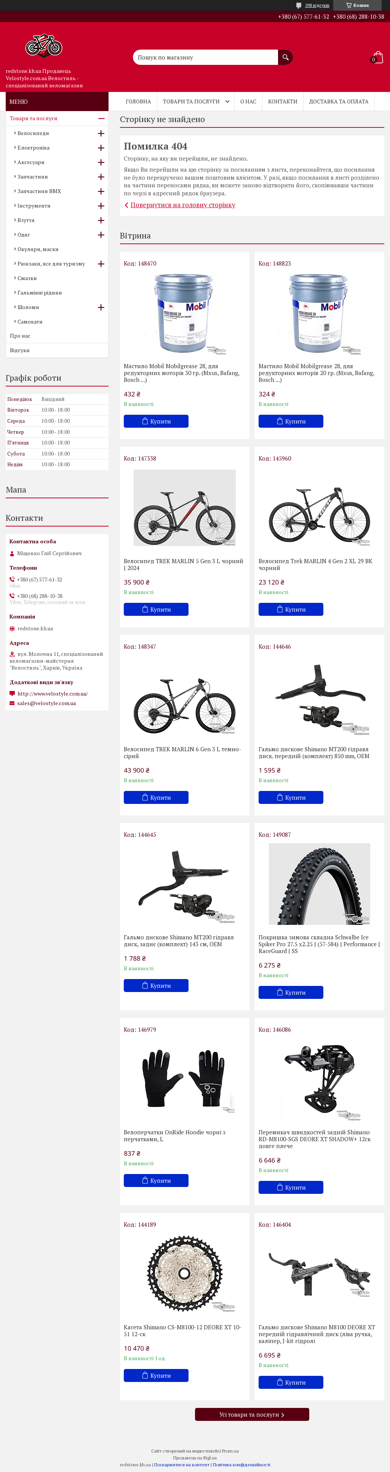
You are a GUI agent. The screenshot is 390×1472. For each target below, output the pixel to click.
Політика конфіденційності (241, 1464)
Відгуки (20, 350)
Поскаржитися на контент (181, 1464)
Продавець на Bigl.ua (195, 1458)
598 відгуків (317, 5)
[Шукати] (285, 53)
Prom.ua (230, 1451)
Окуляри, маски (38, 249)
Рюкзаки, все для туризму (51, 263)
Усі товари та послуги (249, 1414)
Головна (138, 101)
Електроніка (34, 147)
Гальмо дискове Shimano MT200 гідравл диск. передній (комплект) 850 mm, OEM (314, 752)
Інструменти (34, 205)
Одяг (24, 234)
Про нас (20, 335)
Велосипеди (33, 133)
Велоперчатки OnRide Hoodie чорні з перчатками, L (174, 1135)
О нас (248, 101)
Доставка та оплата (339, 101)
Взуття (26, 220)
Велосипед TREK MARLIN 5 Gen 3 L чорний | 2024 (183, 564)
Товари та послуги (191, 101)
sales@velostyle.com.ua (46, 703)
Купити (160, 421)
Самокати (30, 321)
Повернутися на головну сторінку (183, 204)
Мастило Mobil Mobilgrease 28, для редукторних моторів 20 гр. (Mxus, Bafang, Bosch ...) (316, 372)
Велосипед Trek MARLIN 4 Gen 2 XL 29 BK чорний (315, 564)
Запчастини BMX (39, 191)
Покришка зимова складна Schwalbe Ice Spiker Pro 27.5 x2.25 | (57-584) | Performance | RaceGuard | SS (319, 944)
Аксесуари (31, 162)
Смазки (27, 278)
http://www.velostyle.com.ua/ (53, 693)
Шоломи (28, 307)
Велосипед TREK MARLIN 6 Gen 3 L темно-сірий (182, 752)
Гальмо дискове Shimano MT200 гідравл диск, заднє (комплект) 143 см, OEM (179, 940)
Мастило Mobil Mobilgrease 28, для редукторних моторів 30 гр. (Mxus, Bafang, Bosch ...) (181, 372)
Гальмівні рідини (40, 292)
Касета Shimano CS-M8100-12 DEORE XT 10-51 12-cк (182, 1330)
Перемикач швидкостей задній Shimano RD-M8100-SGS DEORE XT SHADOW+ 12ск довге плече (315, 1139)
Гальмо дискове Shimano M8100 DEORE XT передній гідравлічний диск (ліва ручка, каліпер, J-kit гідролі (317, 1334)
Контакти (282, 101)
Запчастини (33, 176)
